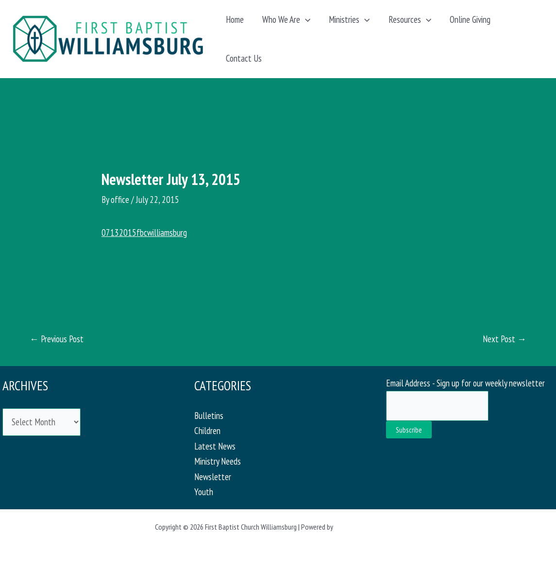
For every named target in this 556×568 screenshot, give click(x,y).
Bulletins (208, 415)
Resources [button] (409, 19)
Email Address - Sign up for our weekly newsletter (465, 383)
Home (235, 19)
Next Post (504, 339)
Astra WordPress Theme (368, 527)
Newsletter (212, 477)
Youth (203, 492)
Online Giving (470, 19)
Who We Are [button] (286, 19)
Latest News (215, 446)
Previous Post (57, 339)
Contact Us (244, 58)
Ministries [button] (349, 19)
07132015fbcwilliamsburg (144, 232)
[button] (305, 19)
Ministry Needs (217, 461)
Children (207, 430)
